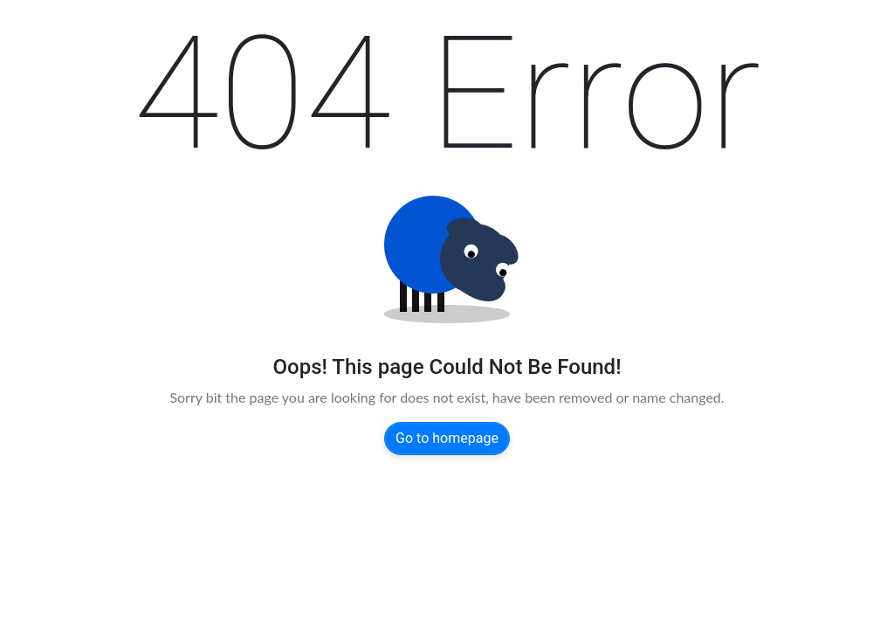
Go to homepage (447, 438)
